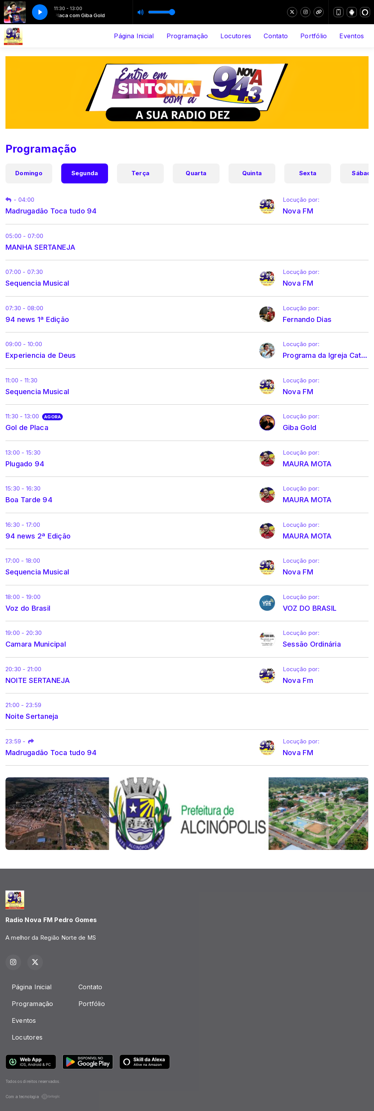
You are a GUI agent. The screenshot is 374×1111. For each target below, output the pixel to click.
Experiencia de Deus (40, 355)
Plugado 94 (24, 463)
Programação (187, 36)
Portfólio (313, 36)
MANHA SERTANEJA (40, 247)
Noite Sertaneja (31, 716)
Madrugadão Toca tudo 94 (51, 210)
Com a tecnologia (32, 1096)
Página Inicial (134, 36)
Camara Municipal (35, 644)
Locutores (235, 36)
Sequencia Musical (37, 283)
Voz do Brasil (27, 608)
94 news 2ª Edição (38, 536)
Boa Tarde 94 (28, 499)
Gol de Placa (26, 427)
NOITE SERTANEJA (37, 680)
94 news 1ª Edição (37, 319)
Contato (276, 36)
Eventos (351, 36)
